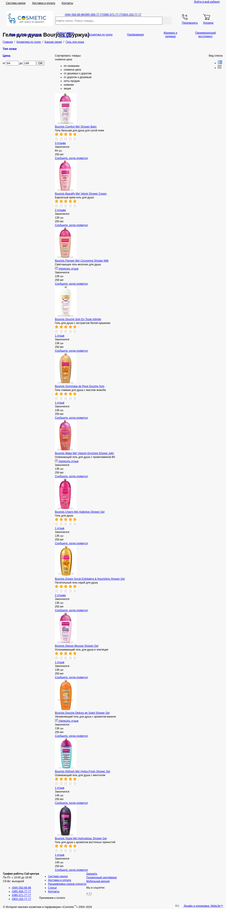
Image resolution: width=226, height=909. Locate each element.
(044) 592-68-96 (74, 14)
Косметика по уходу (100, 34)
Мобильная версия (98, 881)
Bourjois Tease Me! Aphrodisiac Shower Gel (81, 838)
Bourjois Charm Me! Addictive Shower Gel (79, 511)
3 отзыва (60, 143)
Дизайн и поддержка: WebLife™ (203, 905)
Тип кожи (10, 49)
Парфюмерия (135, 34)
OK (40, 63)
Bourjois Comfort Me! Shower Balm (75, 126)
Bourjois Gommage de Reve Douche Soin (79, 386)
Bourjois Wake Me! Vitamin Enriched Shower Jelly (84, 453)
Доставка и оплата (43, 3)
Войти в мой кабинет (207, 1)
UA (169, 905)
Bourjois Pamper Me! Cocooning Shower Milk (81, 260)
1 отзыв (59, 335)
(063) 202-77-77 (131, 14)
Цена (6, 55)
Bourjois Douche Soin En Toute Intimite (78, 319)
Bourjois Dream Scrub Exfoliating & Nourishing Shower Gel (90, 578)
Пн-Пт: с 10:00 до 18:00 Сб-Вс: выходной (21, 877)
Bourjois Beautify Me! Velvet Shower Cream (81, 193)
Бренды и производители (25, 34)
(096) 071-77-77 (112, 14)
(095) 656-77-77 (93, 14)
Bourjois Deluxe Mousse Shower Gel (76, 645)
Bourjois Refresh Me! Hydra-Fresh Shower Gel (82, 771)
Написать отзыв (66, 268)
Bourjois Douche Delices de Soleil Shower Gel (82, 712)
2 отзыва (60, 210)
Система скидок (16, 3)
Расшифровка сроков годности (67, 883)
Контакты (67, 3)
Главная (8, 41)
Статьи (52, 887)
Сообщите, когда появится (71, 158)
